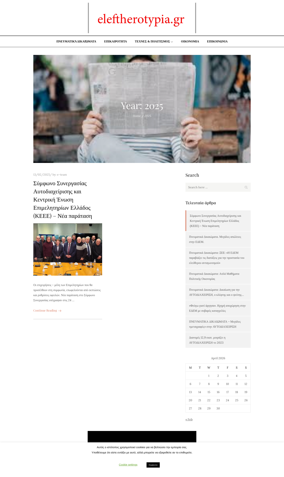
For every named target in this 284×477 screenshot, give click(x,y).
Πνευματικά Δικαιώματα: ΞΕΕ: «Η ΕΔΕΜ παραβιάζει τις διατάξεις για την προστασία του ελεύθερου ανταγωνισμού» (216, 258)
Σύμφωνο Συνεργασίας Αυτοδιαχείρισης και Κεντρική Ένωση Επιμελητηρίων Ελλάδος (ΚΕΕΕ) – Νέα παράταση (62, 199)
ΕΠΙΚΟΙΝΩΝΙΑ (217, 41)
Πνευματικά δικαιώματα (76, 41)
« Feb (189, 419)
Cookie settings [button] (128, 464)
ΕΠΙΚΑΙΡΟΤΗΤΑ (115, 41)
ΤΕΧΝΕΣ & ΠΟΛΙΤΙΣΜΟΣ (154, 41)
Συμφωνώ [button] (153, 465)
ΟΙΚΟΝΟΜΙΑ (190, 41)
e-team (62, 174)
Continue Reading (47, 310)
